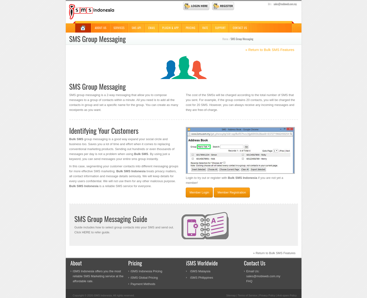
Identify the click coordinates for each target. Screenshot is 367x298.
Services (119, 28)
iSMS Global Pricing (144, 277)
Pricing (190, 28)
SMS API (136, 28)
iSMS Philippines (201, 277)
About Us (101, 28)
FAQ (249, 281)
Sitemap (231, 295)
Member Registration (232, 192)
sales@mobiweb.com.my (285, 4)
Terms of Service (247, 295)
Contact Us (240, 28)
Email (151, 28)
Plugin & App (170, 28)
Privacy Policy (267, 295)
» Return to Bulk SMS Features (269, 50)
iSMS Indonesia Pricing (146, 271)
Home (225, 39)
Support (220, 28)
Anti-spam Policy (287, 295)
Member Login (199, 192)
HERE (86, 232)
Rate (205, 28)
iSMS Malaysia (200, 271)
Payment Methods (143, 284)
